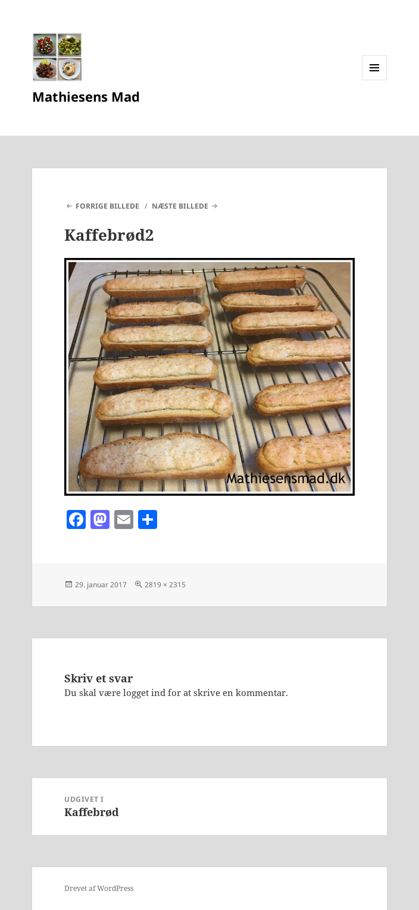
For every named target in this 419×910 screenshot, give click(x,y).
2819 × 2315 (165, 585)
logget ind (144, 692)
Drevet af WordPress (98, 888)
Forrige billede (107, 206)
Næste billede (180, 206)
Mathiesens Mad (86, 96)
